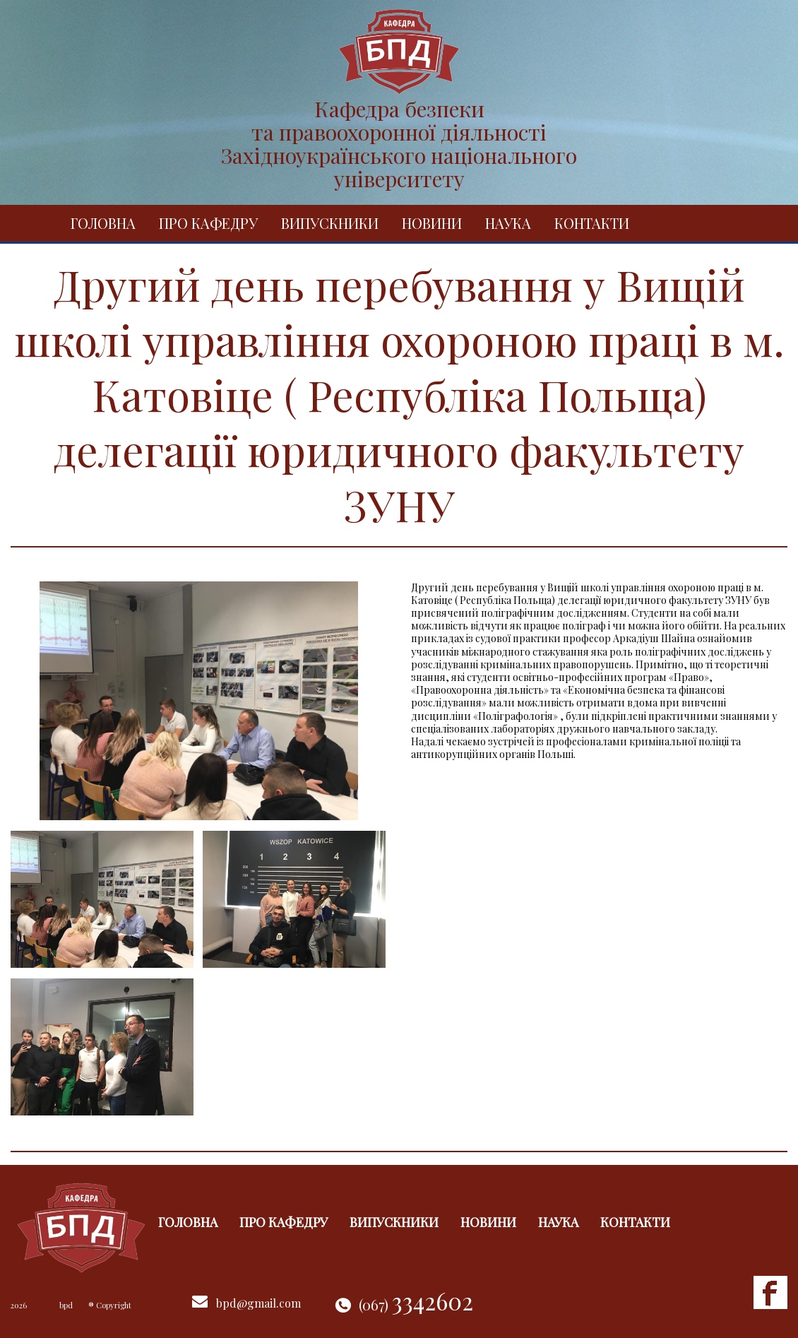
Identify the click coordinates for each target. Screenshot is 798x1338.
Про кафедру (208, 222)
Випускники (330, 222)
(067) (416, 1304)
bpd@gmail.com (258, 1303)
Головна (103, 222)
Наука (508, 222)
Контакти (591, 222)
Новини (432, 222)
